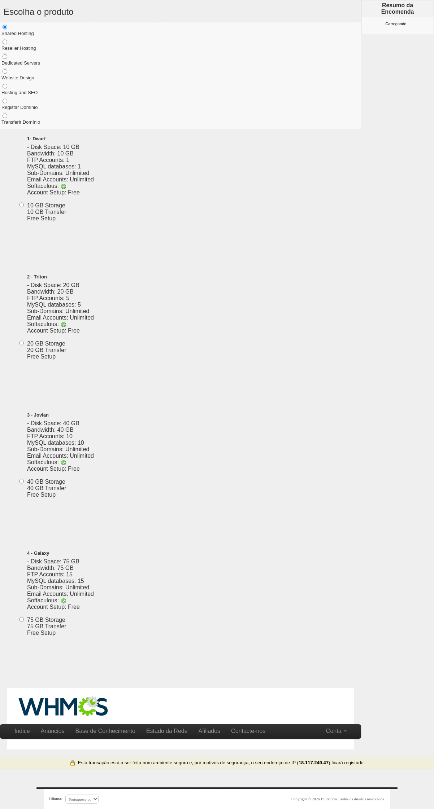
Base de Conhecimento (105, 731)
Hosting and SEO (19, 89)
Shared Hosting (17, 30)
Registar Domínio (19, 104)
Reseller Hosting (18, 45)
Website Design (17, 74)
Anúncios (53, 731)
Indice (22, 731)
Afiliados (209, 731)
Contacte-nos (248, 731)
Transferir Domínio (20, 119)
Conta (336, 731)
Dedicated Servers (20, 59)
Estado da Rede (167, 731)
